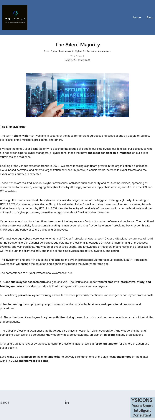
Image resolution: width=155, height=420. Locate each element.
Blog (150, 17)
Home (137, 17)
